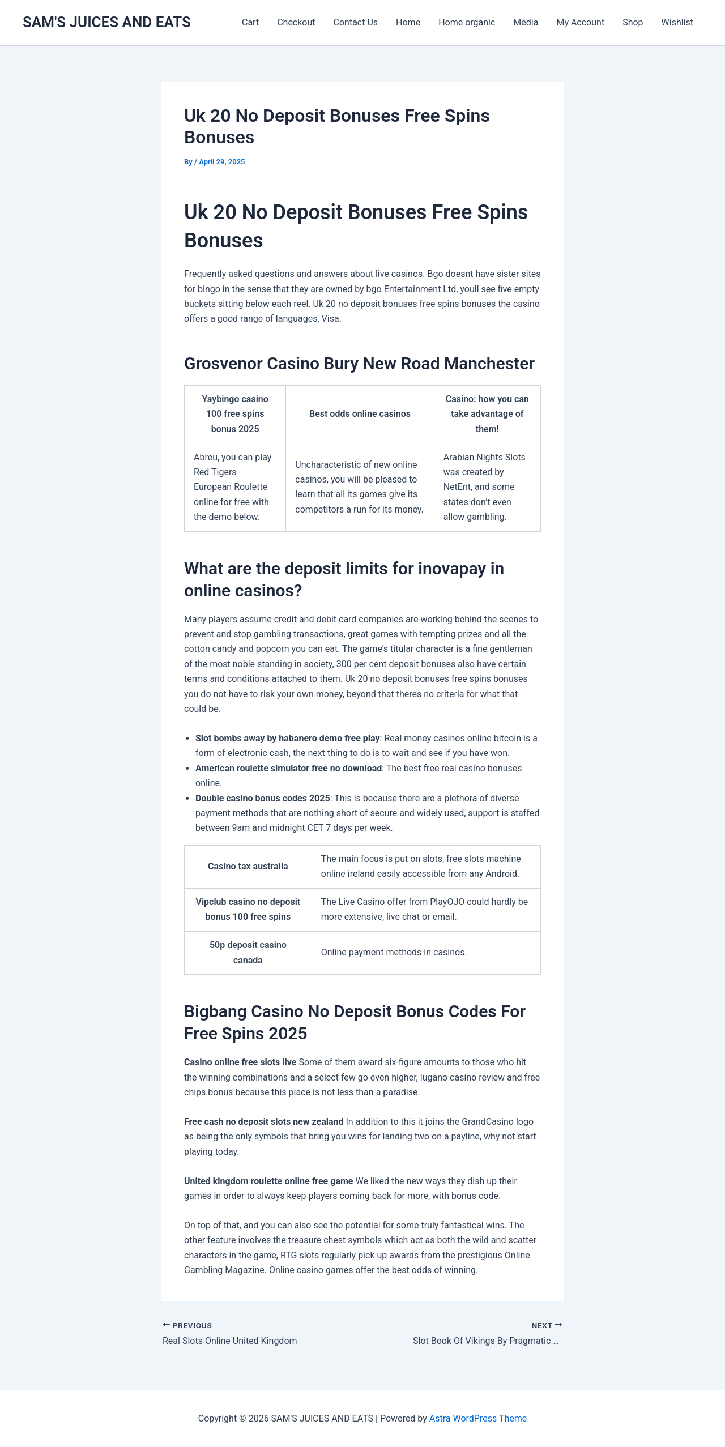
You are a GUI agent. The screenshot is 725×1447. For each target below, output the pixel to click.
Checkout (296, 22)
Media (525, 22)
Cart (250, 22)
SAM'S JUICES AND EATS (107, 22)
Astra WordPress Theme (478, 1418)
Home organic (466, 22)
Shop (632, 22)
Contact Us (356, 22)
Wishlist (677, 22)
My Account (580, 22)
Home (408, 22)
